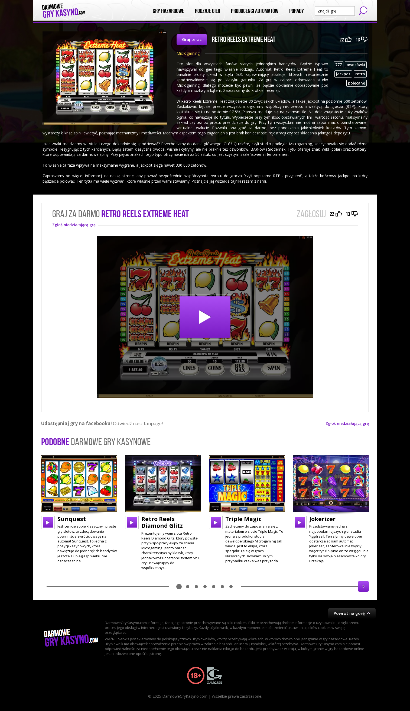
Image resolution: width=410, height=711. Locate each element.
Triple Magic (243, 519)
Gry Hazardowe (168, 11)
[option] (79, 509)
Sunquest (71, 519)
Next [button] (363, 586)
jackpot (343, 73)
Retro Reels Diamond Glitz (162, 522)
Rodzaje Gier (207, 11)
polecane (356, 83)
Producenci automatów (254, 11)
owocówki (356, 64)
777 (338, 64)
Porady (296, 11)
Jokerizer (322, 519)
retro (360, 73)
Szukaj (363, 10)
